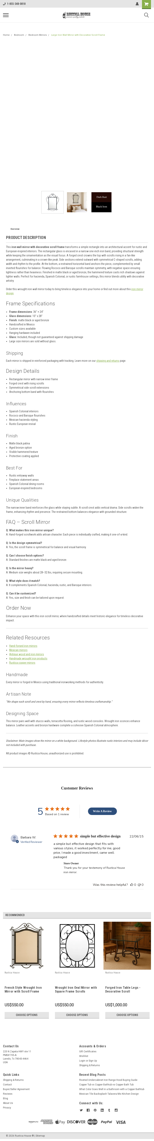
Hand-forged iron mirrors (23, 645)
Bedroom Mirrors (37, 35)
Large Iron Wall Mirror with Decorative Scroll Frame (78, 35)
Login (82, 1060)
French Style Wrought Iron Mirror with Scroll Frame (23, 989)
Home (6, 35)
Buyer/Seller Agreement (16, 1089)
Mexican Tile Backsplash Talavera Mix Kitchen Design (109, 1093)
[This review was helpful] (131, 885)
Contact (7, 1084)
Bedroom (19, 35)
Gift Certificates (87, 1051)
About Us (8, 1103)
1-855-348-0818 (14, 3)
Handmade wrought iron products (28, 658)
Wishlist (83, 1056)
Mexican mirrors (18, 650)
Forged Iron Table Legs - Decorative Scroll (123, 989)
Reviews (7, 1093)
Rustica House (12, 972)
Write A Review (102, 811)
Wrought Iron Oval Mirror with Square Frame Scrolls (76, 989)
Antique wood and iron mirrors (26, 654)
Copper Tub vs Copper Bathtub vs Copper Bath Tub (106, 1084)
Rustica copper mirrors (22, 662)
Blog (5, 1098)
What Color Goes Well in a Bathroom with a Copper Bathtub (111, 1089)
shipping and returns (107, 360)
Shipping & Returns (89, 1065)
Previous (143, 915)
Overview (14, 229)
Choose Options (26, 1015)
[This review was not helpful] (139, 885)
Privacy (7, 1107)
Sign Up (93, 1060)
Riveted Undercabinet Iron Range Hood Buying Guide (108, 1080)
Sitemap (40, 1135)
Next (148, 915)
